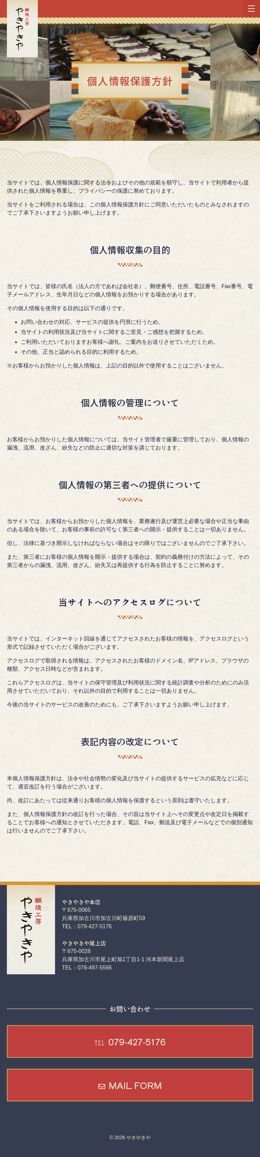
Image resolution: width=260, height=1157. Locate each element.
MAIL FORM (135, 1085)
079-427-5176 (130, 1041)
